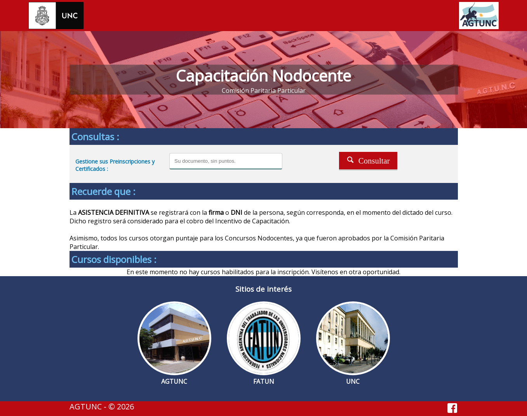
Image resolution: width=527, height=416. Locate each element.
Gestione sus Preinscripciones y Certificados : (115, 165)
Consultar (368, 160)
